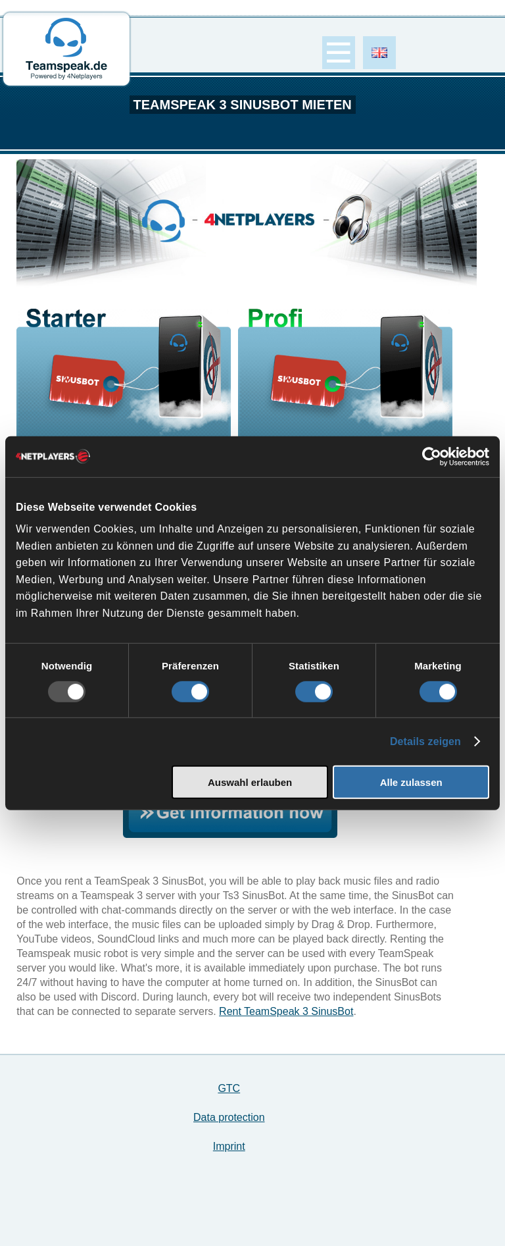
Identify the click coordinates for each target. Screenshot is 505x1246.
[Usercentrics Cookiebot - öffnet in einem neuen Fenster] (431, 456)
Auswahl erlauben (250, 782)
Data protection (229, 1117)
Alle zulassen (411, 782)
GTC (229, 1088)
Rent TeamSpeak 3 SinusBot (286, 1011)
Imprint (229, 1146)
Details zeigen (425, 741)
